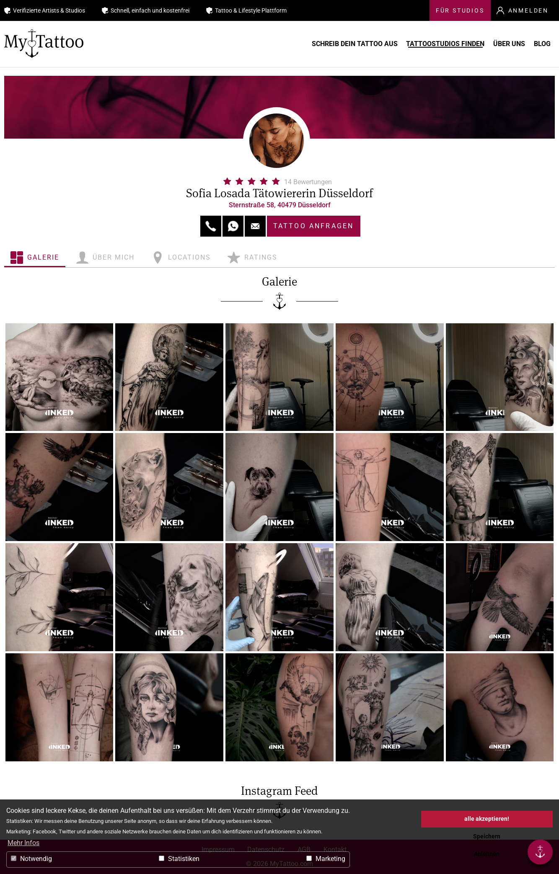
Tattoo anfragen (313, 226)
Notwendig (31, 859)
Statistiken (179, 859)
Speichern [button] (486, 836)
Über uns (495, 44)
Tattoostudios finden (419, 44)
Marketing (325, 859)
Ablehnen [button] (486, 854)
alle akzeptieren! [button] (486, 818)
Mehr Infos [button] (23, 843)
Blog (540, 44)
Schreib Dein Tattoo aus (316, 44)
